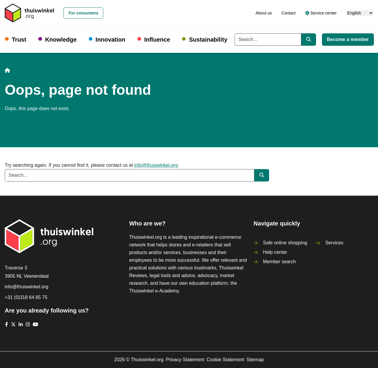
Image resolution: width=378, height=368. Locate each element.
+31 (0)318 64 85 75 (26, 297)
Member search (279, 261)
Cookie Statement (225, 359)
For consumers (83, 13)
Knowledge (61, 39)
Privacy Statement (185, 359)
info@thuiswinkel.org (156, 165)
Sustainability (208, 39)
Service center (321, 13)
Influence (157, 39)
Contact (288, 13)
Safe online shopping (285, 242)
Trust (19, 39)
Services (334, 242)
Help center (275, 252)
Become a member (348, 39)
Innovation (110, 39)
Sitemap (255, 359)
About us (264, 13)
